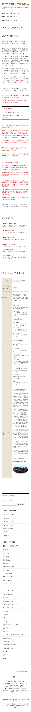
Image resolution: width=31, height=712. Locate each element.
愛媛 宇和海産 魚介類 (8, 528)
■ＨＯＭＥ (9, 681)
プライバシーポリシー (19, 226)
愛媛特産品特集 (6, 560)
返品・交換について (8, 251)
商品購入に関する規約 (19, 251)
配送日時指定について (8, 239)
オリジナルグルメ (7, 532)
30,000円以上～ (7, 583)
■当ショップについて (18, 681)
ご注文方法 (6, 232)
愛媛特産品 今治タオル (8, 525)
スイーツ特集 (6, 553)
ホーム (5, 13)
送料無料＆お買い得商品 (9, 566)
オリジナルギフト (7, 518)
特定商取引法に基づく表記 (9, 645)
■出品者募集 (11, 692)
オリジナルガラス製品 (8, 521)
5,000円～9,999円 (7, 573)
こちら (25, 95)
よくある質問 (6, 257)
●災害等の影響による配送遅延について (13, 112)
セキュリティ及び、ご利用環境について (13, 634)
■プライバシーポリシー (11, 686)
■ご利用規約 (23, 688)
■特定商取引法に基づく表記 (15, 685)
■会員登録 (16, 688)
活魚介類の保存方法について (10, 604)
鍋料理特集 (5, 550)
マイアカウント (6, 651)
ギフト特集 (5, 563)
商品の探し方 (13, 232)
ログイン (5, 658)
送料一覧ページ (6, 597)
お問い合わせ (6, 20)
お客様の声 (14, 257)
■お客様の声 (24, 690)
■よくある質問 (16, 690)
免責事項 (20, 257)
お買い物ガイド (18, 225)
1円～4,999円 (6, 570)
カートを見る (18, 20)
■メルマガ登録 (8, 688)
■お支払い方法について (8, 683)
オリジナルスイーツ (8, 535)
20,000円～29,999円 (8, 580)
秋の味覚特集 (6, 556)
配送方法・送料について (9, 16)
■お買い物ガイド (7, 690)
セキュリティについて (21, 246)
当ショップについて (16, 13)
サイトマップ (8, 258)
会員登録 (5, 655)
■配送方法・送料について (21, 683)
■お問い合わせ (22, 686)
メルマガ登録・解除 (8, 648)
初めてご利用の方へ (10, 495)
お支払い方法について (8, 246)
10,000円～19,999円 (8, 577)
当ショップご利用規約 (8, 601)
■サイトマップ (19, 692)
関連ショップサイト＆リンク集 (10, 624)
